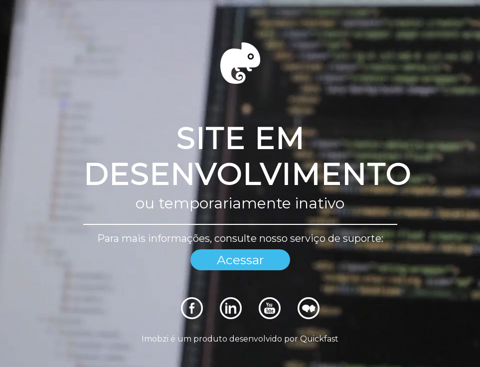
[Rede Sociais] (192, 316)
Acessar (240, 259)
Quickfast (319, 339)
